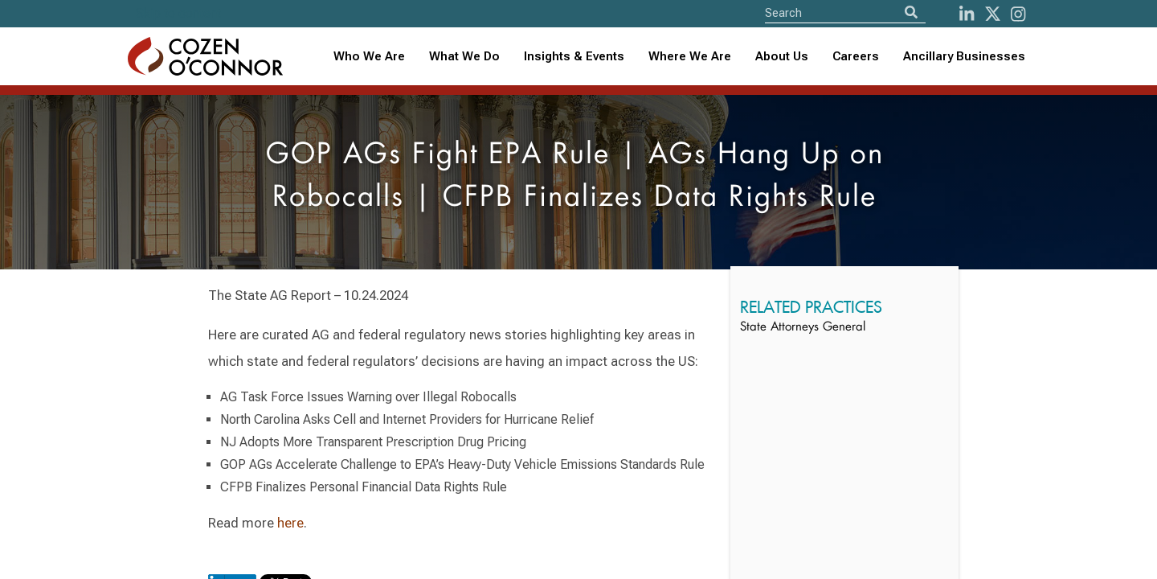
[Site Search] (845, 12)
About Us (781, 56)
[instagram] (1018, 14)
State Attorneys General (802, 328)
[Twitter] (992, 14)
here (290, 523)
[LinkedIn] (966, 14)
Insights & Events (574, 56)
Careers (855, 56)
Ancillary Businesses (964, 56)
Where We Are (689, 56)
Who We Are (369, 56)
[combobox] (574, 56)
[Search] (911, 12)
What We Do (464, 56)
